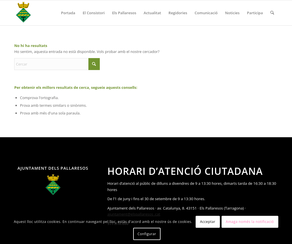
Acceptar (207, 221)
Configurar (146, 233)
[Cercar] (272, 12)
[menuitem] (68, 12)
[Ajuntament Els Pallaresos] (23, 12)
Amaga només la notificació (250, 221)
